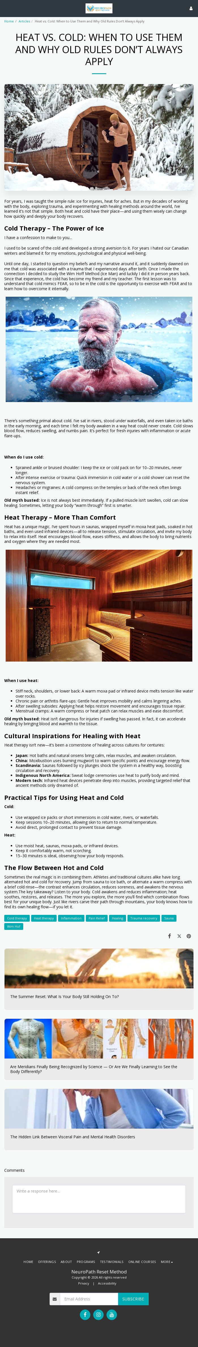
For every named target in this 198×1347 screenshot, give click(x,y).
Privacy (83, 1283)
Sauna (169, 918)
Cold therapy (17, 918)
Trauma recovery (143, 918)
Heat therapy (44, 918)
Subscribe (133, 1299)
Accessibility (107, 1283)
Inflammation (71, 918)
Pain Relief (97, 918)
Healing (117, 918)
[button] (6, 8)
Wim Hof (13, 926)
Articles (24, 21)
